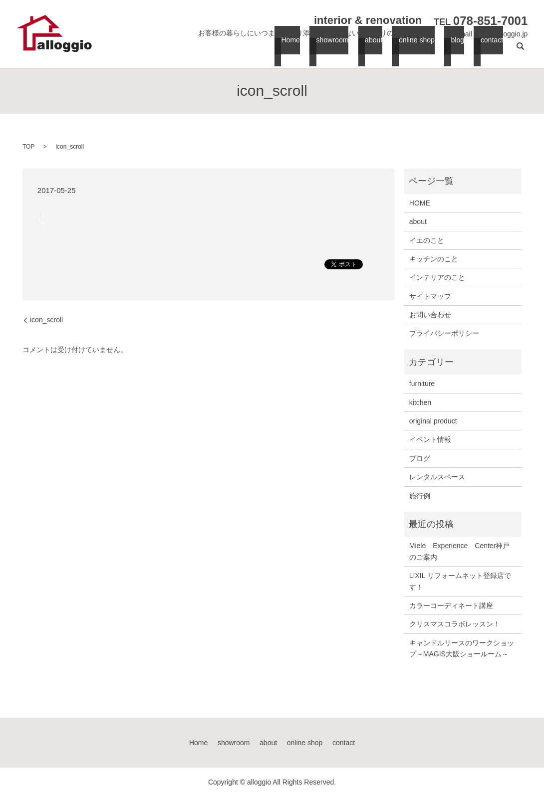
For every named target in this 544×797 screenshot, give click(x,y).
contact (489, 50)
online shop (416, 50)
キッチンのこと (433, 259)
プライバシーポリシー (444, 333)
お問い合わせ (430, 315)
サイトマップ (430, 296)
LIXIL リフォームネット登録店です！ (460, 581)
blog (456, 50)
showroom (332, 50)
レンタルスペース (437, 477)
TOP (28, 146)
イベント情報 (430, 439)
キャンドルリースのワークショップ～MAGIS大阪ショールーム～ (461, 648)
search (520, 50)
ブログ (419, 458)
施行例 (419, 496)
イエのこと (426, 240)
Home (292, 50)
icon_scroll (46, 320)
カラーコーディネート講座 (451, 605)
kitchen (420, 402)
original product (433, 421)
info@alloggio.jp (503, 34)
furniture (422, 384)
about (374, 50)
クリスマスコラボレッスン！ (454, 624)
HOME (419, 203)
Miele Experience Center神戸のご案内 (459, 551)
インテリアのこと (437, 277)
